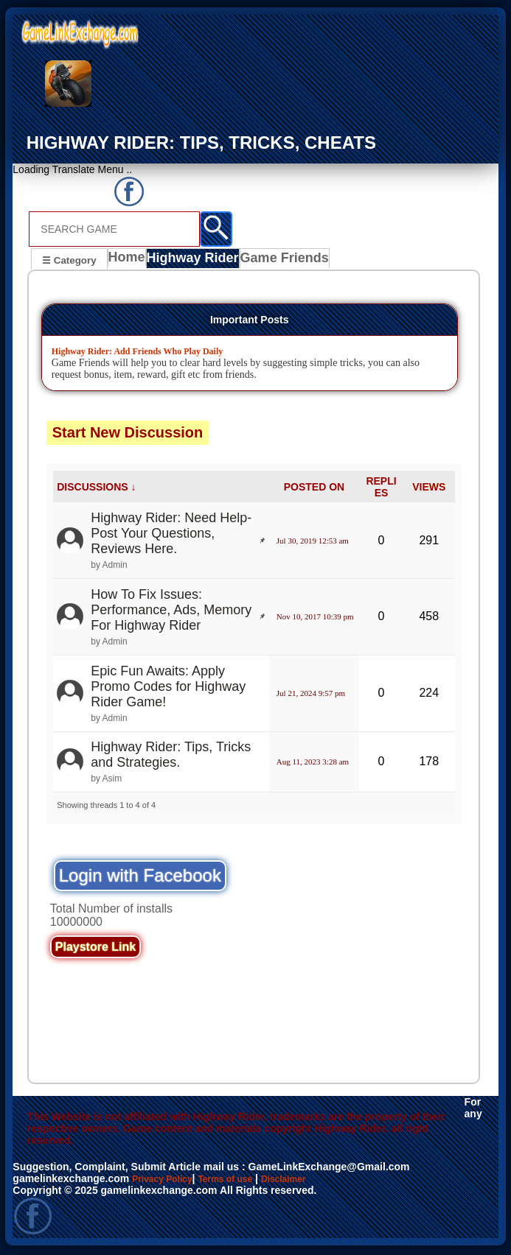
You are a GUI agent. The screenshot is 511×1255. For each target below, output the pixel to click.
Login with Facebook (140, 877)
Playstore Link (95, 949)
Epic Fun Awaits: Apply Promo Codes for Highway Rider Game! (168, 688)
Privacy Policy (167, 1181)
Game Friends (282, 261)
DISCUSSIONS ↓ (96, 489)
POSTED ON (314, 489)
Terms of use (239, 1181)
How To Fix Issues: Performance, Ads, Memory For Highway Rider (171, 612)
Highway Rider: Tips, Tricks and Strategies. (171, 757)
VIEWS (428, 489)
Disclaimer (306, 1181)
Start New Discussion (128, 434)
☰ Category (69, 259)
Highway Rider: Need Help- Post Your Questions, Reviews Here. (171, 535)
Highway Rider (196, 261)
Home (130, 261)
